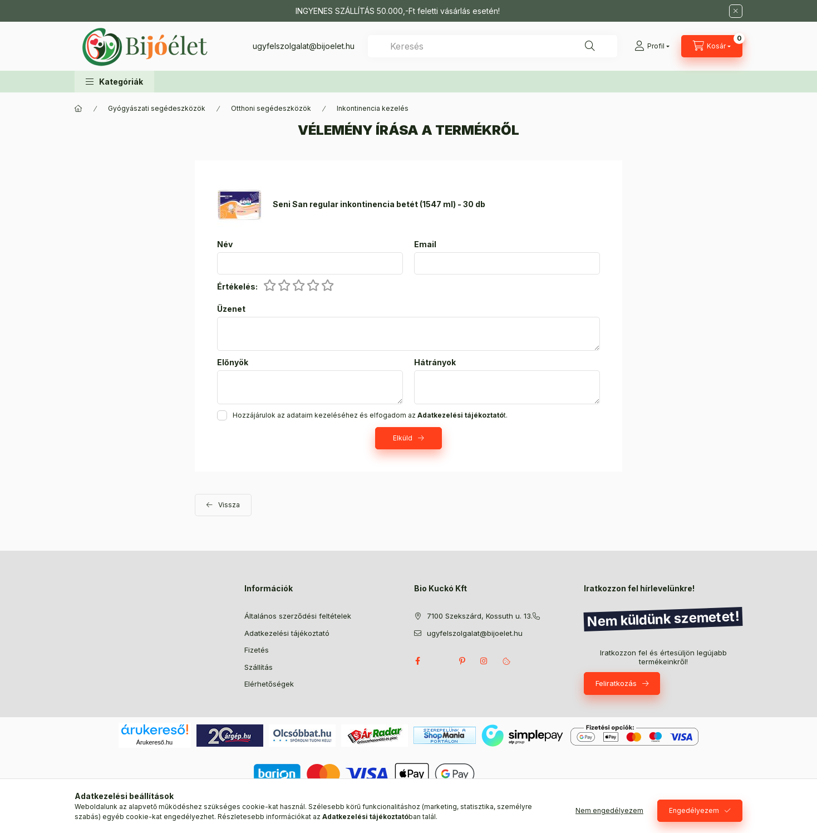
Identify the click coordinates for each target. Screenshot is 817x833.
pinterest (462, 661)
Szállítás (258, 667)
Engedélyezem (694, 810)
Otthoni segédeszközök (271, 108)
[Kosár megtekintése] (711, 46)
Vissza (229, 505)
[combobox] (492, 46)
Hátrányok (435, 362)
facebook (417, 661)
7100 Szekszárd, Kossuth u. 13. (480, 615)
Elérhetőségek (269, 683)
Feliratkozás (616, 683)
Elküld (402, 438)
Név (225, 244)
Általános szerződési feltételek (297, 615)
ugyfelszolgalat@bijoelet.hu (304, 46)
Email (425, 244)
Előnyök (232, 362)
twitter (440, 661)
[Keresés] (590, 46)
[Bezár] (735, 11)
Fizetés (256, 649)
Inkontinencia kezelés (372, 108)
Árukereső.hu (154, 742)
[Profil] (652, 46)
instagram (484, 661)
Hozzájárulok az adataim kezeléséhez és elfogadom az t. (370, 415)
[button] (114, 81)
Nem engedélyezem (609, 810)
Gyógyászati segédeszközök (156, 108)
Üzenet (231, 309)
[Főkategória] (78, 109)
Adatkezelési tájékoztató (286, 633)
